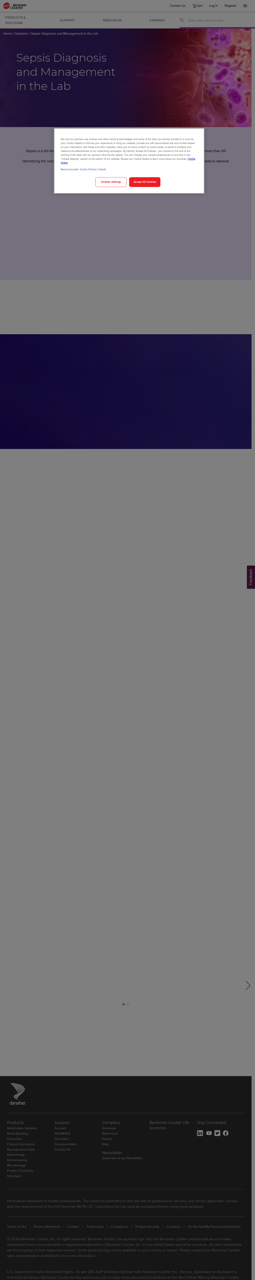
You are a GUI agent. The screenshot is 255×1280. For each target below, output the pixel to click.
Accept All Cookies (145, 182)
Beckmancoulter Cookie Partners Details (83, 169)
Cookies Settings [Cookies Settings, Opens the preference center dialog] (111, 182)
